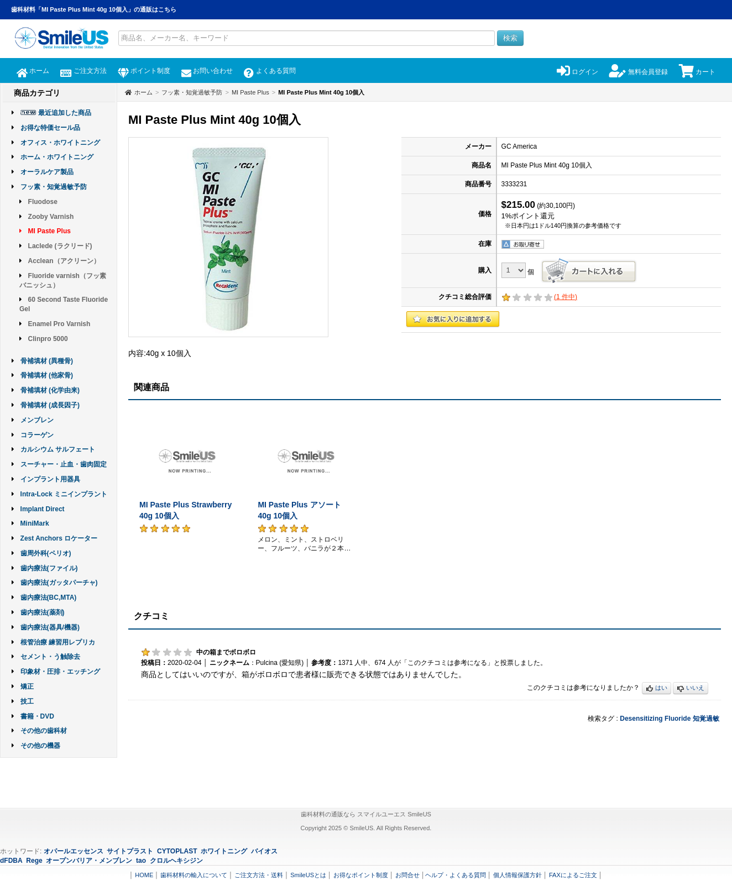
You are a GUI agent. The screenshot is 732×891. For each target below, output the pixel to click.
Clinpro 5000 (48, 339)
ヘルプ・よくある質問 (455, 875)
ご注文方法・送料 (258, 875)
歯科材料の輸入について (193, 875)
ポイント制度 (144, 71)
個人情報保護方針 (517, 875)
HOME (144, 875)
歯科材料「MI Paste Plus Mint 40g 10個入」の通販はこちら (93, 9)
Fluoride (678, 718)
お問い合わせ (207, 71)
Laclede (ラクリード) (60, 246)
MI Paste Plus (49, 231)
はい (656, 688)
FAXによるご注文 (573, 875)
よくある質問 (269, 71)
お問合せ (407, 875)
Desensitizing (641, 718)
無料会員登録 (638, 72)
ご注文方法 (83, 71)
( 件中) (565, 297)
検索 (510, 38)
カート (697, 72)
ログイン (577, 72)
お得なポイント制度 (360, 875)
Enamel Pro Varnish (59, 324)
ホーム (33, 71)
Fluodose (42, 202)
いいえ (690, 688)
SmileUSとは (308, 875)
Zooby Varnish (51, 217)
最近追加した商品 (64, 113)
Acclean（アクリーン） (64, 261)
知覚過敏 (706, 718)
